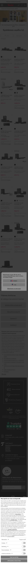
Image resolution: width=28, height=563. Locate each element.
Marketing (4, 546)
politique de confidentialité (18, 534)
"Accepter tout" (13, 519)
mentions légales (10, 536)
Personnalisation (5, 550)
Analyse (3, 543)
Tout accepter (14, 557)
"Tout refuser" (18, 513)
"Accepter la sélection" (12, 529)
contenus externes (6, 553)
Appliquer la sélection (14, 560)
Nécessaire (4, 539)
